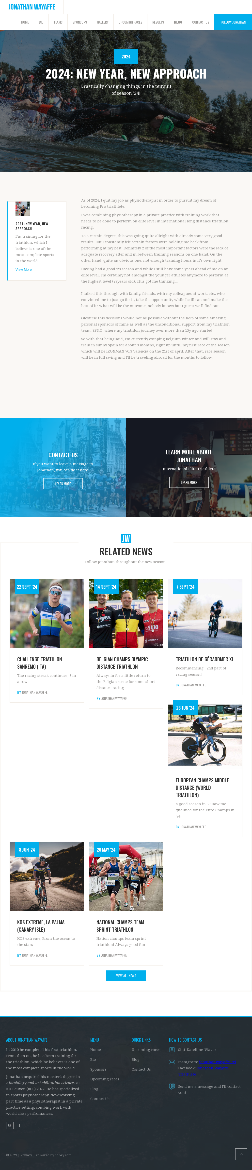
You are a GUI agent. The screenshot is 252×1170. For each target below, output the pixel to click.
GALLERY (103, 22)
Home (95, 1050)
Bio (93, 1059)
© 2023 (11, 1155)
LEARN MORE (63, 483)
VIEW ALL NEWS (126, 975)
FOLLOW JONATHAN (233, 22)
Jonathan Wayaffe (34, 692)
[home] (32, 7)
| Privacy (25, 1155)
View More (24, 270)
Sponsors (98, 1069)
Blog (94, 1089)
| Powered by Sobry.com (52, 1155)
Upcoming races (104, 1079)
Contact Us (100, 1099)
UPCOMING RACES (130, 22)
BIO (41, 22)
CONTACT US (200, 22)
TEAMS (58, 22)
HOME (25, 22)
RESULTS (158, 22)
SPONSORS (80, 22)
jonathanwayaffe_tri (217, 1062)
